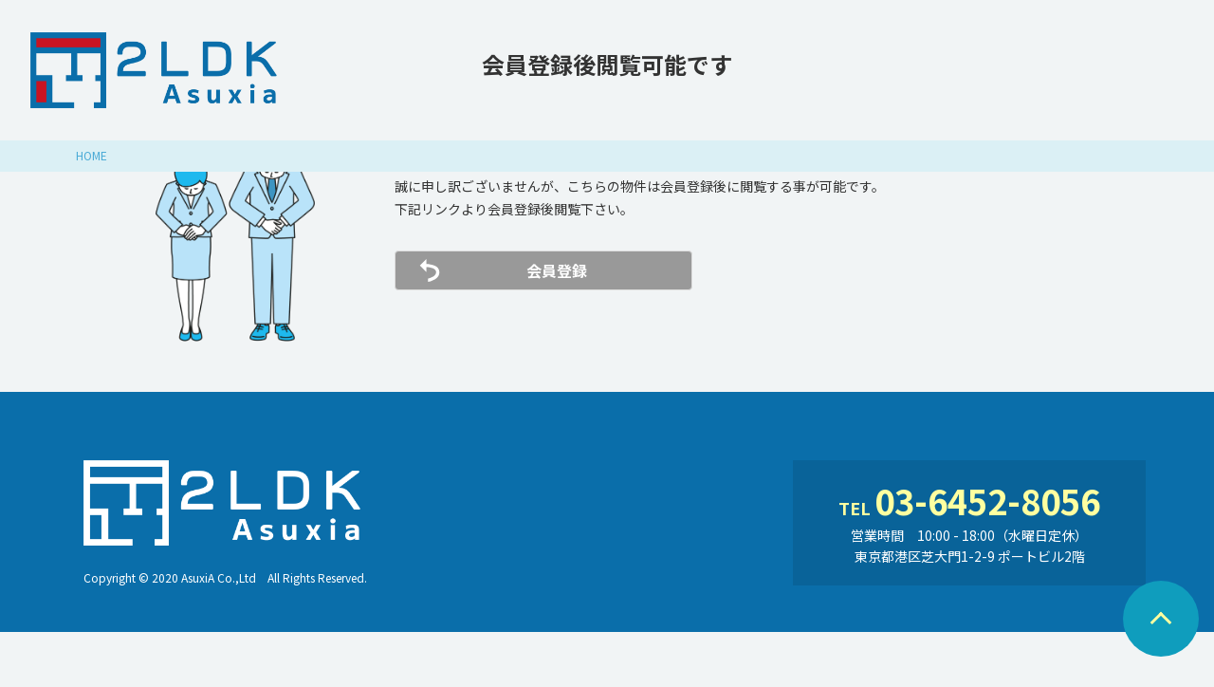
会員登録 (556, 270)
